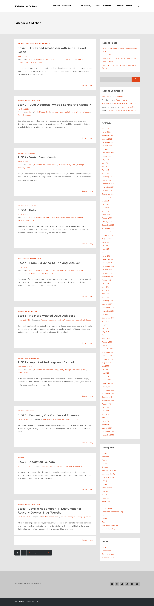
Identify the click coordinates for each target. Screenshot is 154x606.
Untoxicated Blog (108, 529)
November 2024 (108, 187)
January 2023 (107, 263)
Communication (52, 169)
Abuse (19, 262)
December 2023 (108, 225)
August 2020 (106, 363)
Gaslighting (68, 59)
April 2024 (105, 211)
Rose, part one (107, 62)
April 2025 (105, 170)
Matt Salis (105, 97)
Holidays (68, 377)
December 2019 (108, 390)
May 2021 (105, 332)
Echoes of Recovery (82, 6)
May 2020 (105, 373)
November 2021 (108, 311)
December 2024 (108, 184)
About (96, 6)
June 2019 (106, 411)
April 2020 (106, 376)
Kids (80, 59)
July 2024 (105, 201)
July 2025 (105, 160)
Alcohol (27, 315)
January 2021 (107, 346)
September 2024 (108, 194)
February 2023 (107, 259)
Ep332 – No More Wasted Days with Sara (49, 319)
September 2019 (108, 401)
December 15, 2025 (25, 426)
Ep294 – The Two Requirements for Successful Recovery (130, 110)
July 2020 (105, 366)
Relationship (46, 44)
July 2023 (105, 242)
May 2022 (105, 290)
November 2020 (108, 352)
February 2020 (107, 383)
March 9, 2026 (23, 218)
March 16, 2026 (23, 166)
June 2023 (106, 246)
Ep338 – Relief (28, 214)
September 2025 (108, 153)
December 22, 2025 (25, 374)
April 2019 (105, 418)
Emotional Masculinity (110, 471)
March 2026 (106, 132)
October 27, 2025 (24, 524)
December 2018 (108, 432)
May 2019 (105, 414)
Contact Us (107, 6)
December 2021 (108, 308)
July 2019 (105, 407)
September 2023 (108, 235)
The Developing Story (110, 526)
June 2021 (105, 328)
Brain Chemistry (52, 59)
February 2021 (107, 342)
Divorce (54, 221)
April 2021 (105, 335)
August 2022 (106, 280)
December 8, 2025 (25, 473)
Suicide (104, 519)
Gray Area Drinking (53, 327)
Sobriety (81, 116)
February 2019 (107, 425)
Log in (104, 547)
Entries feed (106, 551)
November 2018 (108, 435)
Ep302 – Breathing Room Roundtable (126, 103)
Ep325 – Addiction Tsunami (38, 469)
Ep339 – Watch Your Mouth (38, 161)
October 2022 (107, 273)
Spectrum (78, 473)
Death (48, 221)
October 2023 (107, 232)
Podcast (105, 495)
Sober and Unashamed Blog (112, 512)
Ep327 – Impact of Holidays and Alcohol (48, 369)
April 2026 (105, 129)
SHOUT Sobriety (108, 508)
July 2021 (105, 325)
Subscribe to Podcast (61, 6)
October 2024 (107, 191)
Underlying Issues (24, 119)
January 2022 (107, 304)
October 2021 (107, 315)
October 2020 (107, 356)
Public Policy (69, 473)
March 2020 (106, 380)
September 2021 (108, 318)
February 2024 (107, 218)
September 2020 (108, 359)
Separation (40, 277)
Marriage (86, 59)
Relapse (40, 62)
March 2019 (106, 421)
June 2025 (106, 163)
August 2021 (106, 321)
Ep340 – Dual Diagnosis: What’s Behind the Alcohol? (50, 106)
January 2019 (107, 428)
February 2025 (107, 177)
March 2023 (106, 256)
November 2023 (108, 229)
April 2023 (105, 253)
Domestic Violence (59, 274)
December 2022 (108, 266)
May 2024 (105, 208)
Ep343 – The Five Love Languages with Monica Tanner (119, 66)
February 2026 (107, 136)
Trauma (87, 116)
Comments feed (108, 554)
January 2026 (107, 139)
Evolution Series (108, 477)
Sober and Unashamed (125, 6)
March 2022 (106, 297)
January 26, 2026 (24, 324)
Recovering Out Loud (69, 327)
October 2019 (107, 397)
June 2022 (106, 287)
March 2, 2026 (23, 271)
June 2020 (106, 370)
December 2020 (108, 349)
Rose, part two (107, 55)
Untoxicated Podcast (26, 5)
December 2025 (108, 142)
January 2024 (107, 222)
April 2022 (105, 294)
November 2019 (108, 394)
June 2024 (106, 204)
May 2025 (105, 167)
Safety (28, 172)
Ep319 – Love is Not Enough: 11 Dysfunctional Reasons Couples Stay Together (51, 517)
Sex (103, 505)
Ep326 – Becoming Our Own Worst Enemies (50, 422)
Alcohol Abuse (39, 59)
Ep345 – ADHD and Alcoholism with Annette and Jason (54, 50)
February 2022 (107, 301)
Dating (104, 464)
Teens (47, 277)
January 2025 (107, 180)
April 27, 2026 (22, 56)
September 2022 (108, 277)
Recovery (38, 44)
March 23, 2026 (23, 113)
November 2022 (108, 270)
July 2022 (105, 284)
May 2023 (105, 249)
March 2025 (106, 173)
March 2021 (106, 339)
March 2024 (106, 215)
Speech (104, 515)
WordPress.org (108, 558)
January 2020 (107, 387)
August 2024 (106, 198)
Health (75, 59)
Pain (85, 377)
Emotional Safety (30, 157)
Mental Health (29, 44)
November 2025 (108, 146)
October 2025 (107, 149)
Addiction (21, 44)
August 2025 (106, 156)
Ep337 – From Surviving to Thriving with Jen (51, 267)
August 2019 (106, 404)
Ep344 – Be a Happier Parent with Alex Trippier (119, 58)
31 (43, 560)
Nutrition (105, 491)
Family (60, 59)
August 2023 (106, 239)
